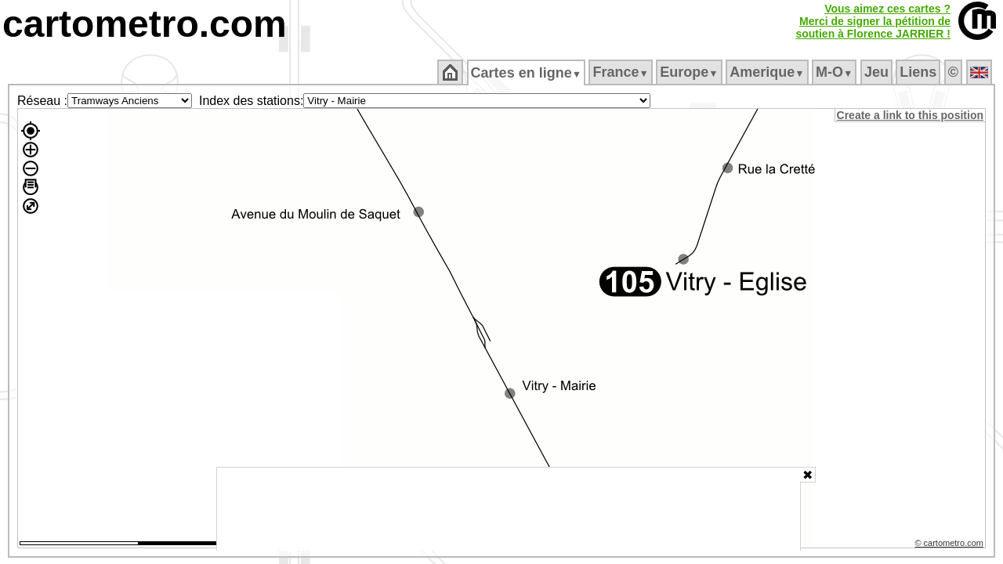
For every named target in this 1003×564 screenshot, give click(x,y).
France (622, 72)
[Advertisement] (508, 509)
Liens (919, 72)
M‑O (835, 72)
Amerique (768, 72)
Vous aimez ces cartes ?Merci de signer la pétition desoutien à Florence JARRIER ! (872, 21)
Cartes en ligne (527, 73)
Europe (690, 72)
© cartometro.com (950, 545)
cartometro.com (144, 24)
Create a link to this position (911, 115)
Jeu (877, 72)
